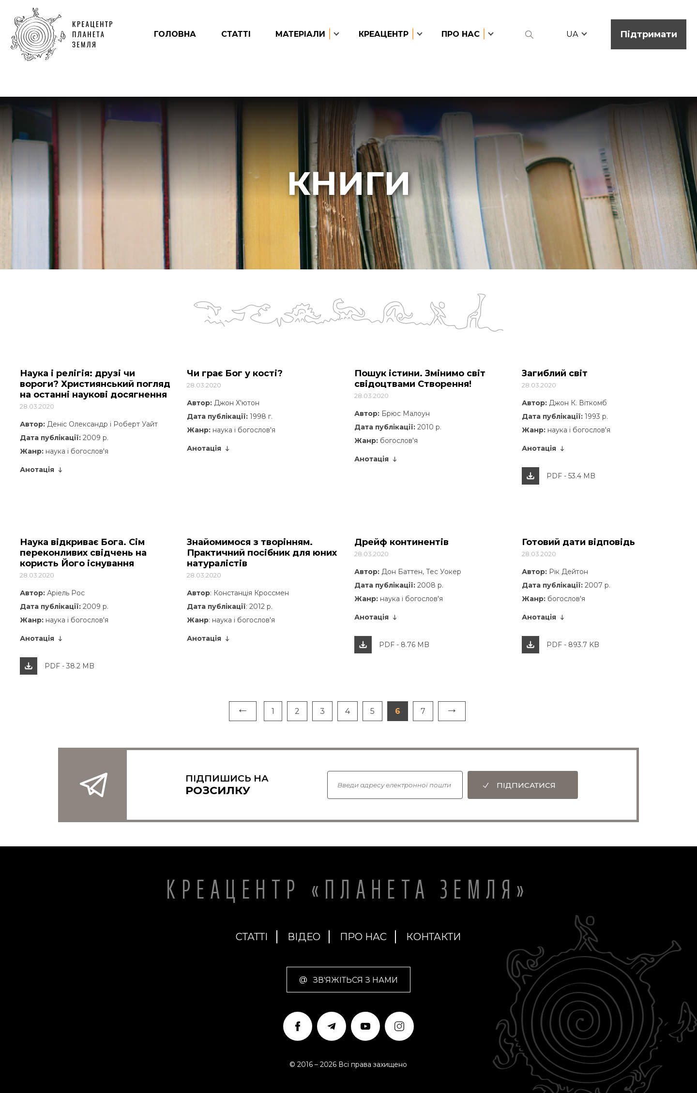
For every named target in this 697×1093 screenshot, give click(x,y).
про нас (363, 937)
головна (175, 34)
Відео (304, 937)
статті (236, 34)
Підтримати (648, 34)
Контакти (433, 937)
